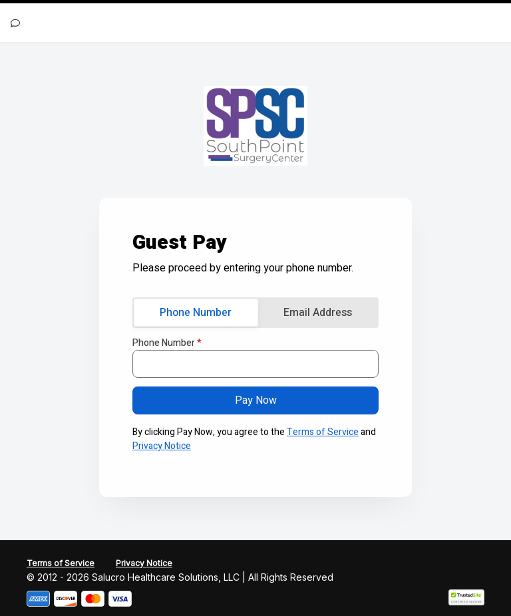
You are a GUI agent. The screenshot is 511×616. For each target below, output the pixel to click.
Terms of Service (323, 432)
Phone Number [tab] (196, 313)
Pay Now (256, 400)
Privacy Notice (161, 446)
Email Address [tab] (317, 313)
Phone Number (167, 343)
